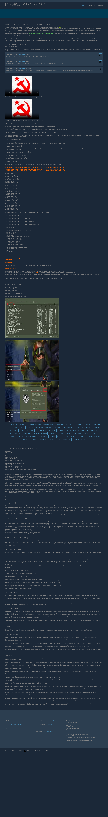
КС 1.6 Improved (49, 440)
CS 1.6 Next (62, 443)
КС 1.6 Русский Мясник (45, 435)
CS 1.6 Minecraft (35, 432)
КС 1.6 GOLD (58, 438)
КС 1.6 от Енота (81, 435)
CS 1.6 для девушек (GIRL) (47, 438)
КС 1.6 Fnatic (36, 438)
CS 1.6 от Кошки (71, 440)
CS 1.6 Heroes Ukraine (77, 438)
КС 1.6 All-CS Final (55, 432)
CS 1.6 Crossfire (26, 432)
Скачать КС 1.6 (67, 4)
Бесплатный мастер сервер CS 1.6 (31, 786)
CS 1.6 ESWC (29, 438)
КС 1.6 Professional (51, 446)
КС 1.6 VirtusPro (80, 448)
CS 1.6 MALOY (28, 443)
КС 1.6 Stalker (44, 448)
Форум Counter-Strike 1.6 (56, 794)
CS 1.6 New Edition (45, 443)
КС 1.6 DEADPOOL (64, 435)
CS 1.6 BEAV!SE (80, 432)
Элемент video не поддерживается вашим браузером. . (38, 90)
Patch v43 (84, 4)
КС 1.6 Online (29, 446)
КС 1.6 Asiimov (72, 432)
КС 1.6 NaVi (36, 443)
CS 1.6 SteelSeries (71, 448)
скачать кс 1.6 (60, 814)
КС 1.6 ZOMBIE (57, 451)
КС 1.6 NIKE (70, 443)
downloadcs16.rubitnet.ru (51, 814)
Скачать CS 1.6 (27, 789)
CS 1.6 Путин (60, 446)
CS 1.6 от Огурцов (79, 443)
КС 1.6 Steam (62, 448)
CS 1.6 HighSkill (41, 440)
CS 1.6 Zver (64, 451)
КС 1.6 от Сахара (27, 448)
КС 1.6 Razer (67, 446)
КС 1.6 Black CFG (73, 430)
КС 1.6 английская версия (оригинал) (31, 430)
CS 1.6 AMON (64, 432)
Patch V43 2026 (37, 56)
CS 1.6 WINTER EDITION (46, 451)
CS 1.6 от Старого (53, 448)
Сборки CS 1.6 (77, 4)
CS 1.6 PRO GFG (45, 432)
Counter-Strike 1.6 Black (62, 430)
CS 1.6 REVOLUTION (77, 446)
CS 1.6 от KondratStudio (60, 440)
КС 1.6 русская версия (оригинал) (48, 430)
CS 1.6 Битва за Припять (39, 446)
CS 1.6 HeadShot (66, 438)
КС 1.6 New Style (54, 443)
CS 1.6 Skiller (36, 448)
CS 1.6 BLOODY (34, 435)
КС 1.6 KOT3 (79, 440)
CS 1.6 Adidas (82, 430)
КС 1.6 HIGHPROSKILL (31, 440)
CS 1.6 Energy (73, 435)
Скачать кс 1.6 (58, 786)
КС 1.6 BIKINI (26, 435)
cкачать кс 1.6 (24, 13)
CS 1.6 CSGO (55, 435)
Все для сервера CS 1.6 (58, 782)
